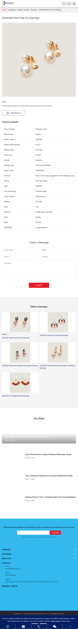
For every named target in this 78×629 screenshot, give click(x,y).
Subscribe (55, 532)
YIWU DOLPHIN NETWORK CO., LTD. (36, 614)
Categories (12, 10)
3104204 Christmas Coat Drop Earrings (54, 335)
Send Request (14, 113)
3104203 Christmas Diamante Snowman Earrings (20, 365)
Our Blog (39, 418)
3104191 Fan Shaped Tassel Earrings (15, 396)
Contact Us (6, 563)
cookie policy (55, 621)
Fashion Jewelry (23, 10)
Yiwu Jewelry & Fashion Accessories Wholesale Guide (49, 476)
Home (4, 10)
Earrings (34, 10)
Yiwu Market (39, 554)
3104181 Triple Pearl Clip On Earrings (15, 338)
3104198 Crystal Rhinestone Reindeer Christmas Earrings (57, 367)
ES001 (4, 334)
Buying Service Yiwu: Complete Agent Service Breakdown (50, 497)
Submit (39, 285)
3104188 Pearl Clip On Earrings (49, 10)
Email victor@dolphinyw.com (12, 567)
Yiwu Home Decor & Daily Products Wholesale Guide (48, 454)
